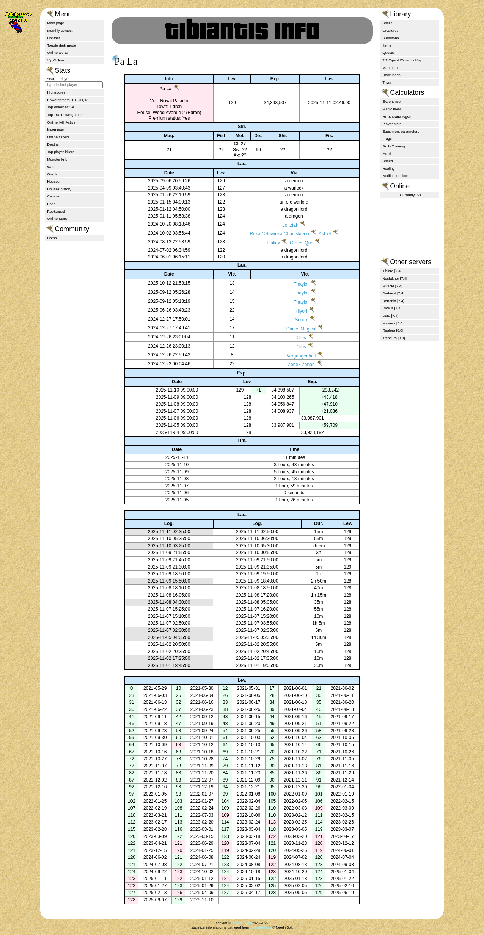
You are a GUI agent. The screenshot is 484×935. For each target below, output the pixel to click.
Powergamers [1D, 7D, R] (67, 100)
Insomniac (55, 129)
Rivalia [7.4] (391, 308)
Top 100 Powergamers (65, 115)
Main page (55, 23)
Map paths (390, 68)
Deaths (52, 144)
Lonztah (288, 225)
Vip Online (55, 60)
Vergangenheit (298, 356)
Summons (390, 38)
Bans (51, 204)
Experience (391, 101)
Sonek (298, 320)
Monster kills (57, 159)
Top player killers (60, 152)
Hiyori (299, 311)
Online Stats (57, 218)
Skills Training (393, 146)
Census (53, 196)
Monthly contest (59, 30)
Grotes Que (299, 243)
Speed (387, 161)
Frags (387, 138)
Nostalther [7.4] (394, 278)
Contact (53, 38)
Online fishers (58, 137)
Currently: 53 (410, 195)
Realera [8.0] (392, 330)
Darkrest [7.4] (393, 293)
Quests (388, 52)
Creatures (390, 30)
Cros (298, 337)
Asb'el (323, 233)
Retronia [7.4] (393, 301)
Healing (388, 168)
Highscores (56, 92)
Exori (386, 154)
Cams (52, 238)
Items (386, 45)
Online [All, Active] (61, 122)
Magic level (391, 109)
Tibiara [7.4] (391, 271)
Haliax (272, 243)
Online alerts (57, 52)
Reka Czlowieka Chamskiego (277, 233)
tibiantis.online (260, 927)
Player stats (391, 124)
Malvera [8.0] (392, 323)
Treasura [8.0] (393, 338)
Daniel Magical (299, 329)
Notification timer (395, 176)
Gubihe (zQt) (241, 923)
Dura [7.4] (390, 315)
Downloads (391, 75)
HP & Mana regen (396, 116)
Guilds (52, 174)
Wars (51, 166)
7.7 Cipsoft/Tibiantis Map (402, 60)
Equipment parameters (400, 131)
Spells (387, 23)
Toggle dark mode (61, 45)
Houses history (59, 189)
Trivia (386, 82)
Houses (53, 181)
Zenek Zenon (298, 364)
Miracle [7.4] (392, 286)
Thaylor (298, 284)
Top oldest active (60, 107)
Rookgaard (56, 211)
